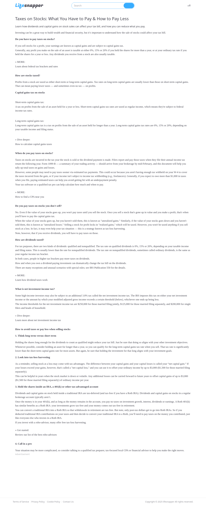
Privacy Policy (38, 502)
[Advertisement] (101, 476)
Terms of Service (21, 502)
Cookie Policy (53, 502)
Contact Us (68, 501)
